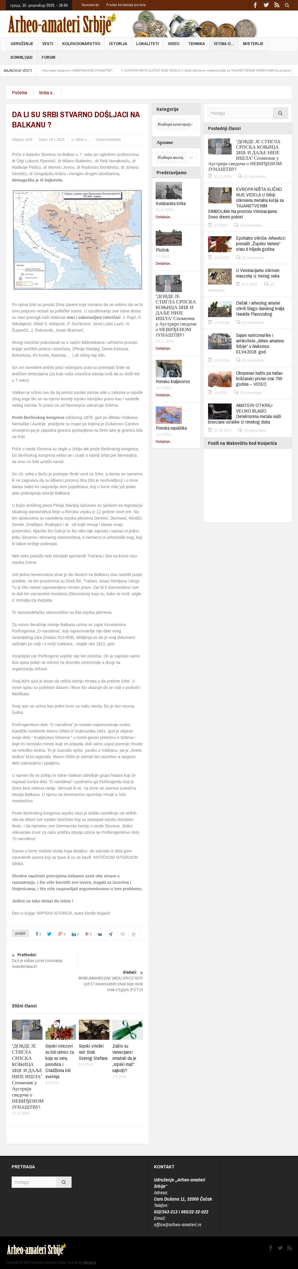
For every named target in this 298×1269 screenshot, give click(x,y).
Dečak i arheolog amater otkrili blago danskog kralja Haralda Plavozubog (260, 308)
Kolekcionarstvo (81, 45)
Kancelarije (90, 5)
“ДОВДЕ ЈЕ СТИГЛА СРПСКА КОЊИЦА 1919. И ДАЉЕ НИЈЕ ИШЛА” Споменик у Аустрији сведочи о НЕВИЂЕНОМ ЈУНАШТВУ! (28, 1076)
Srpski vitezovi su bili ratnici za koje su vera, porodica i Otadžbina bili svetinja (59, 1061)
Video (174, 45)
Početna (19, 92)
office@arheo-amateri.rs (177, 1224)
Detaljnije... (164, 216)
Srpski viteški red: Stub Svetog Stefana (93, 1051)
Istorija (118, 45)
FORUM (48, 59)
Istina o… (224, 45)
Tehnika (196, 45)
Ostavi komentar (108, 140)
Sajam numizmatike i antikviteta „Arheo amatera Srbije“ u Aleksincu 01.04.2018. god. (260, 343)
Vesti (48, 45)
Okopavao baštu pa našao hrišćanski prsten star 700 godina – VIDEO (259, 378)
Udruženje (22, 45)
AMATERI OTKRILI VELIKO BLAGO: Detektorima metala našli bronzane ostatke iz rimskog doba (244, 413)
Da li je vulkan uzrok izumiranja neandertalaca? (44, 960)
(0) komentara (255, 177)
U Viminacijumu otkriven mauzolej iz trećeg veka (257, 272)
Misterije (253, 45)
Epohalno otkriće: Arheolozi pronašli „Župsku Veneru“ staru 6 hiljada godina (260, 243)
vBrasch (89, 1262)
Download (21, 59)
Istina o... (47, 92)
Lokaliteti (147, 45)
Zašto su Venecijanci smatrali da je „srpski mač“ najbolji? (124, 1058)
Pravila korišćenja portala (126, 5)
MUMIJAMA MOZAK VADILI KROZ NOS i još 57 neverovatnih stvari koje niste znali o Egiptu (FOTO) (110, 981)
